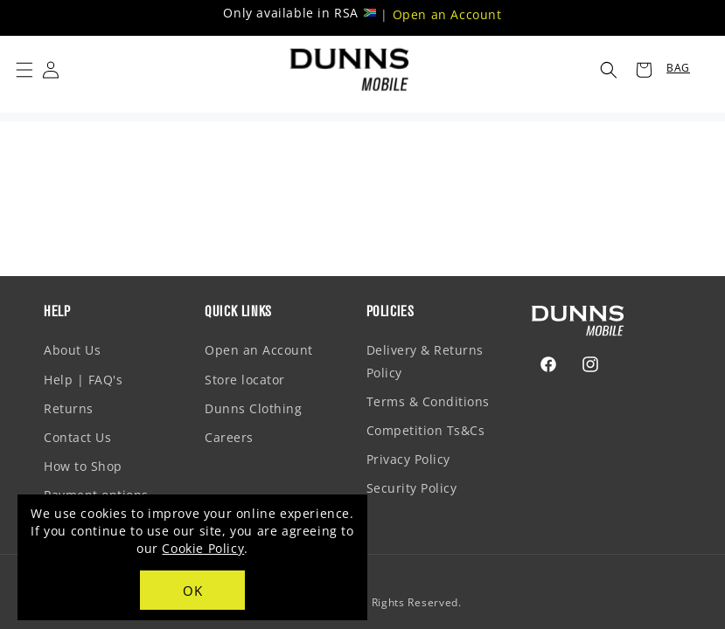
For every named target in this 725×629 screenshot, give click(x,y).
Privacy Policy (408, 459)
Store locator (245, 379)
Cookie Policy (203, 548)
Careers (229, 437)
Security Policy (411, 488)
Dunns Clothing (253, 408)
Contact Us (77, 437)
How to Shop (83, 466)
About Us (72, 350)
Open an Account (447, 14)
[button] (24, 69)
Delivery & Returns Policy (425, 361)
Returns (69, 408)
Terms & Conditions (428, 401)
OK (193, 590)
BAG (678, 67)
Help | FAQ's (83, 379)
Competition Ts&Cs (425, 430)
